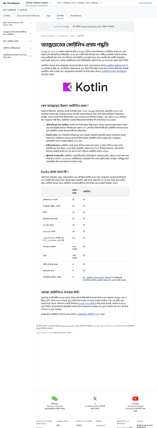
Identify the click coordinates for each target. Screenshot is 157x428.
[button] (14, 24)
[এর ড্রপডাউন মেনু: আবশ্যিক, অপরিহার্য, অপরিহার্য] (51, 3)
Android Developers (48, 36)
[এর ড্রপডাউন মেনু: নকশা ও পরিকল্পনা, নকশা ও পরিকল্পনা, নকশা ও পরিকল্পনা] (101, 3)
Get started (9, 10)
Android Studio (145, 3)
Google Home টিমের (87, 303)
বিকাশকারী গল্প (75, 16)
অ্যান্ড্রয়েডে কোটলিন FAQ (88, 314)
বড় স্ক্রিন (79, 425)
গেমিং (58, 425)
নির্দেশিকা (81, 36)
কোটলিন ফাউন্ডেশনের (115, 65)
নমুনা (48, 16)
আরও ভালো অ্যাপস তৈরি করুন (28, 16)
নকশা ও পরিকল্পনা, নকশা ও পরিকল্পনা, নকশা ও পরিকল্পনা (77, 3)
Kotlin (23, 10)
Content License (67, 326)
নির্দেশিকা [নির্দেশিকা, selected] (60, 16)
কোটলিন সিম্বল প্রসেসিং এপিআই (99, 278)
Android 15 (101, 425)
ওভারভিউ (6, 16)
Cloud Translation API (91, 26)
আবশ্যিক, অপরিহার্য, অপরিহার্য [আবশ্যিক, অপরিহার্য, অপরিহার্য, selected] (37, 3)
